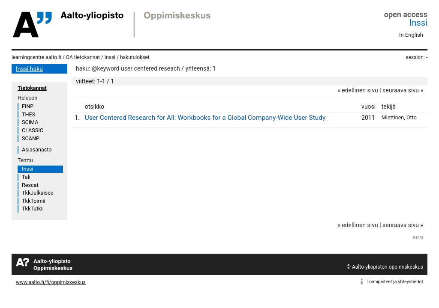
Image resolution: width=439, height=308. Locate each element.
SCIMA (30, 122)
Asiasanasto (36, 149)
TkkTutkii (33, 208)
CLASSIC (32, 130)
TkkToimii (33, 201)
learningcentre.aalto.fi (36, 57)
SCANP (30, 138)
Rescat (30, 185)
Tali (26, 177)
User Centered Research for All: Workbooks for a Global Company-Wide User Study (205, 117)
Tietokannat (32, 88)
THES (28, 114)
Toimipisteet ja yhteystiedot (395, 281)
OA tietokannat (83, 57)
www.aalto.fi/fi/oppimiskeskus (51, 282)
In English (411, 35)
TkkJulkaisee (37, 193)
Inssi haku (29, 68)
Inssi (418, 23)
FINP (27, 106)
